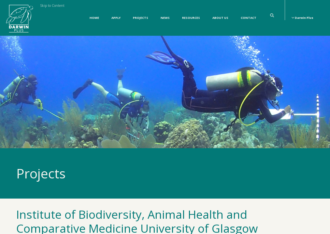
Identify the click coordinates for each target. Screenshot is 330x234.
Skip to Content (52, 5)
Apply (116, 18)
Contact (248, 18)
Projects (140, 18)
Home (94, 18)
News (165, 18)
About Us (220, 18)
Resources (191, 18)
